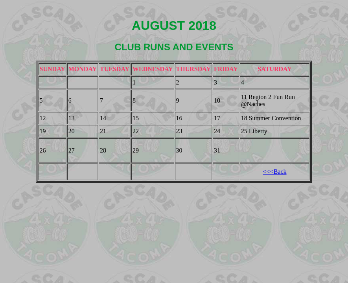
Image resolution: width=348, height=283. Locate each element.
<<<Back (275, 171)
